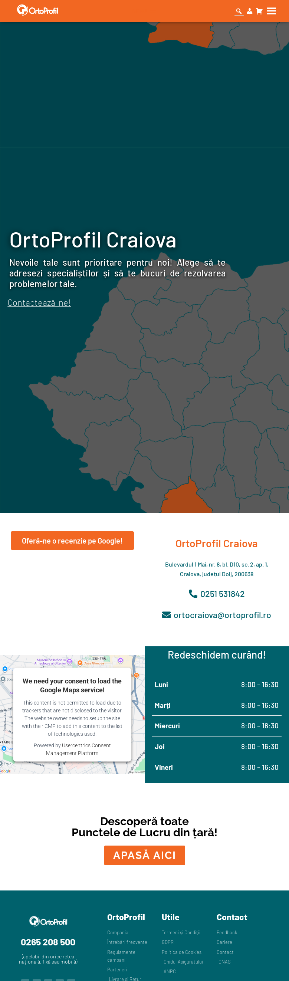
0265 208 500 (48, 942)
